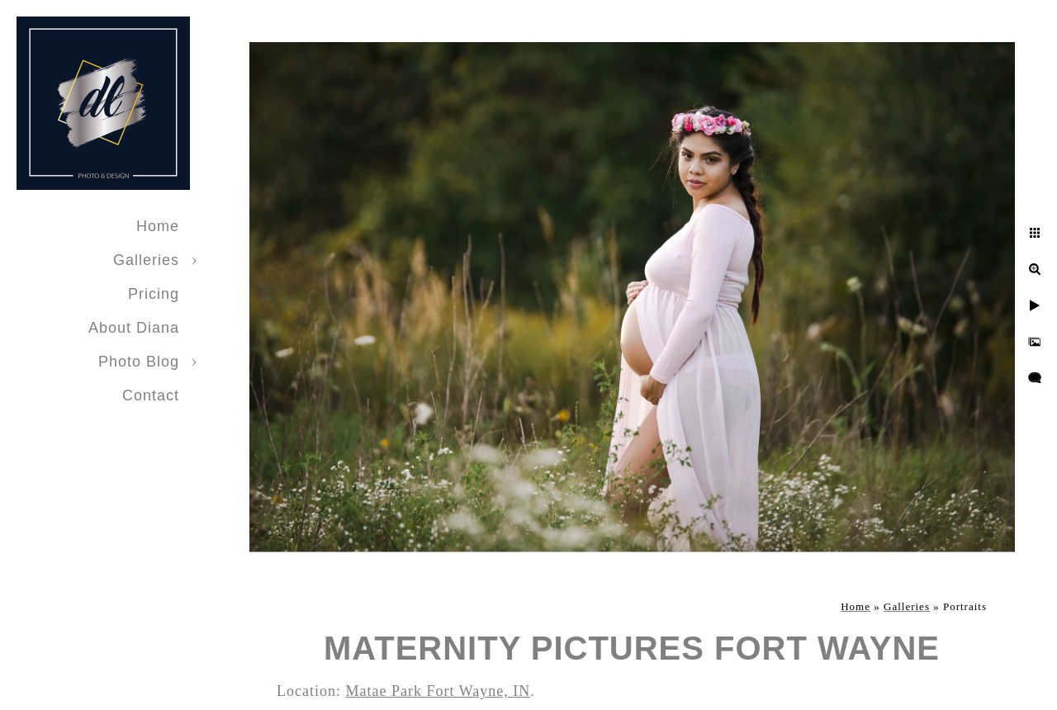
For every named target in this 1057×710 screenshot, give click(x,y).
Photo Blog (138, 361)
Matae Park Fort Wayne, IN (437, 691)
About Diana (133, 328)
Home (157, 226)
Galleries (146, 260)
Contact (150, 395)
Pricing (153, 294)
